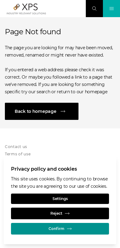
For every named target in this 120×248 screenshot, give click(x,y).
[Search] (94, 8)
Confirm (60, 228)
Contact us (16, 146)
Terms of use (18, 154)
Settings (60, 198)
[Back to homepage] (60, 111)
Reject (60, 213)
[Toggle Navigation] (111, 8)
